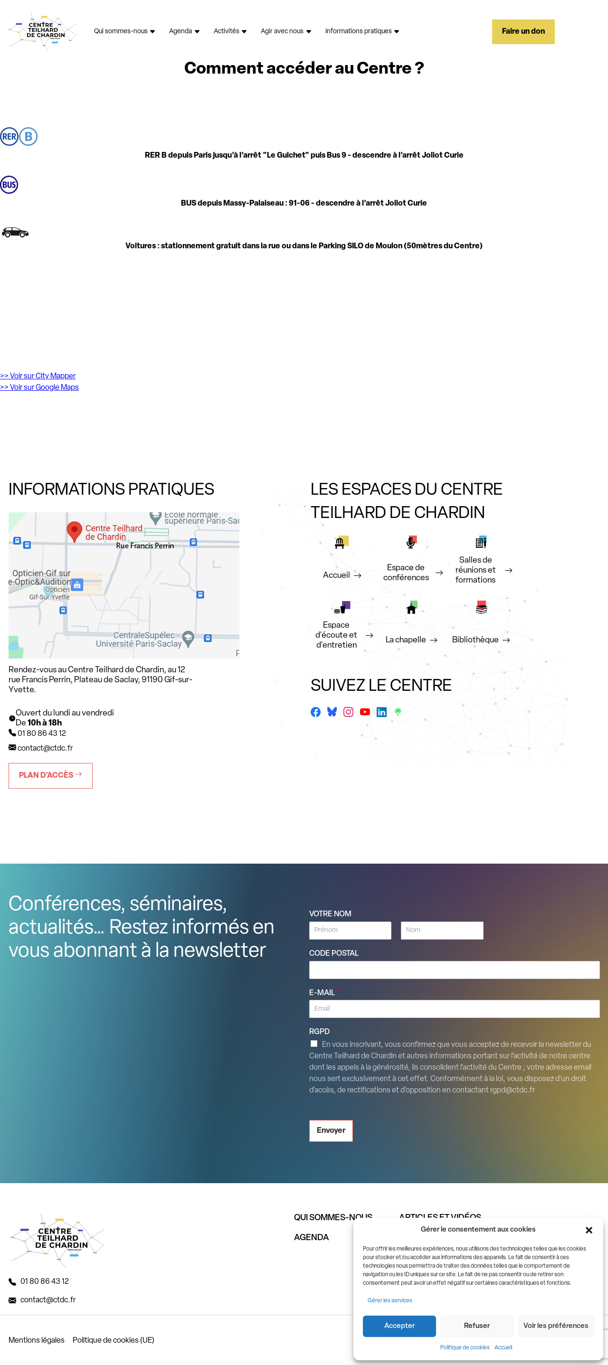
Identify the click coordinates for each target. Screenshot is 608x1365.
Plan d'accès (50, 775)
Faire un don (523, 32)
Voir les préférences (556, 1326)
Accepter (399, 1326)
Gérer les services (390, 1301)
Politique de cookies (465, 1348)
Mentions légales (37, 1341)
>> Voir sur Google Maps (39, 388)
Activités (231, 31)
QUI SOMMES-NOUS (333, 1218)
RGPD (321, 1032)
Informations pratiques (362, 31)
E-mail (324, 993)
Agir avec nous (286, 31)
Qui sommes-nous (125, 31)
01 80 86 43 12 (44, 1282)
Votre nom (332, 914)
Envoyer (331, 1131)
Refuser (477, 1326)
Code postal (334, 954)
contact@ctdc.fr (45, 749)
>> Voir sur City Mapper (38, 376)
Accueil (503, 1348)
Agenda (184, 31)
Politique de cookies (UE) (113, 1341)
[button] (589, 1230)
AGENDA (311, 1238)
